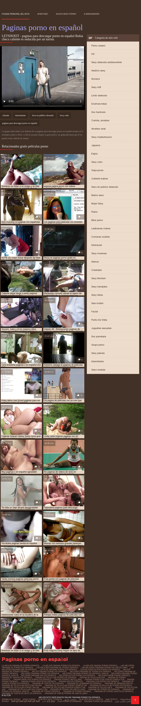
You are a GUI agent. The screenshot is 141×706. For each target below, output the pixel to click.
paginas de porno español (46, 691)
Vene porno (29, 699)
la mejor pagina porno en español (61, 665)
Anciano (95, 79)
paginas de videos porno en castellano (66, 693)
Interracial (96, 245)
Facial (94, 311)
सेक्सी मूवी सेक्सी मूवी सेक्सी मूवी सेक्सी (25, 701)
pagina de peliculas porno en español (56, 677)
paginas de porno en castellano (67, 689)
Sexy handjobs (99, 286)
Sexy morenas (99, 253)
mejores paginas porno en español (40, 673)
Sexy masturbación (101, 137)
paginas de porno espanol (77, 691)
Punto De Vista (99, 319)
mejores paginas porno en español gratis (85, 673)
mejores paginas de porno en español (90, 671)
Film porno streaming (69, 701)
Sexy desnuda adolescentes (106, 62)
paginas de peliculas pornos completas (63, 687)
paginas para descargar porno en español (19, 123)
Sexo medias (98, 369)
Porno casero (98, 45)
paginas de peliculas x (100, 687)
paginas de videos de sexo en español (22, 693)
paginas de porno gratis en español (114, 691)
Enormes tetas (99, 103)
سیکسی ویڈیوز (70, 699)
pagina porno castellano (68, 679)
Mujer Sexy (97, 203)
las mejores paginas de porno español (57, 667)
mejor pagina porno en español (49, 671)
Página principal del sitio (15, 14)
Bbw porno (97, 220)
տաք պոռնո (111, 699)
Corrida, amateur (100, 120)
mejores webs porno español (114, 675)
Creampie (96, 270)
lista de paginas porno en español (58, 669)
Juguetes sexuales (101, 328)
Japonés (95, 145)
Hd (92, 54)
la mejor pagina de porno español (21, 665)
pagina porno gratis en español (38, 681)
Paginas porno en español (98, 701)
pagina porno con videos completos (104, 679)
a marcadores (91, 14)
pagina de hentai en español (17, 677)
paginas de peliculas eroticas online (22, 685)
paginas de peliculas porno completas (66, 685)
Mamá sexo (97, 195)
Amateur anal (98, 128)
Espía (94, 153)
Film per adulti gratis (50, 699)
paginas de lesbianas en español (84, 683)
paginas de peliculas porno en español (111, 685)
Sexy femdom (98, 278)
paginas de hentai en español (48, 683)
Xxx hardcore (98, 112)
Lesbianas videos (100, 228)
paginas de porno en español (104, 689)
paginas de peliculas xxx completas (27, 689)
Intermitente (97, 361)
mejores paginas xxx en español (38, 675)
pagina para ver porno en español (32, 679)
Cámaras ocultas (100, 236)
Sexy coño (96, 162)
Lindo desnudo (99, 95)
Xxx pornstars (98, 336)
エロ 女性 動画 (48, 701)
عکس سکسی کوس (123, 701)
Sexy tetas (97, 295)
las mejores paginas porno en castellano (104, 667)
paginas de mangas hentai (119, 683)
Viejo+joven (97, 170)
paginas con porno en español (102, 681)
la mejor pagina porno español (100, 665)
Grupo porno (97, 344)
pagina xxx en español (71, 681)
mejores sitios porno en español (77, 675)
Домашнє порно (11, 699)
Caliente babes (99, 178)
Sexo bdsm (97, 303)
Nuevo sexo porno (66, 14)
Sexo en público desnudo (104, 187)
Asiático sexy (98, 70)
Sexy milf (96, 87)
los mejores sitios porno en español (100, 669)
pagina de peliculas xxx (92, 677)
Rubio (94, 211)
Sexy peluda (98, 353)
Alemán (95, 261)
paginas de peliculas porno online (20, 687)
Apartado (42, 14)
